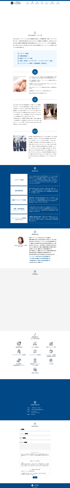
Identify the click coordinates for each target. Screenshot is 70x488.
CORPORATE (52, 2)
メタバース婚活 (34, 347)
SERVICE (32, 2)
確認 (35, 477)
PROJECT (46, 2)
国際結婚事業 (18, 347)
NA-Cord (27, 2)
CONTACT (58, 2)
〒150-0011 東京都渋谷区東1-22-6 (37, 409)
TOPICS (41, 2)
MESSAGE (37, 2)
